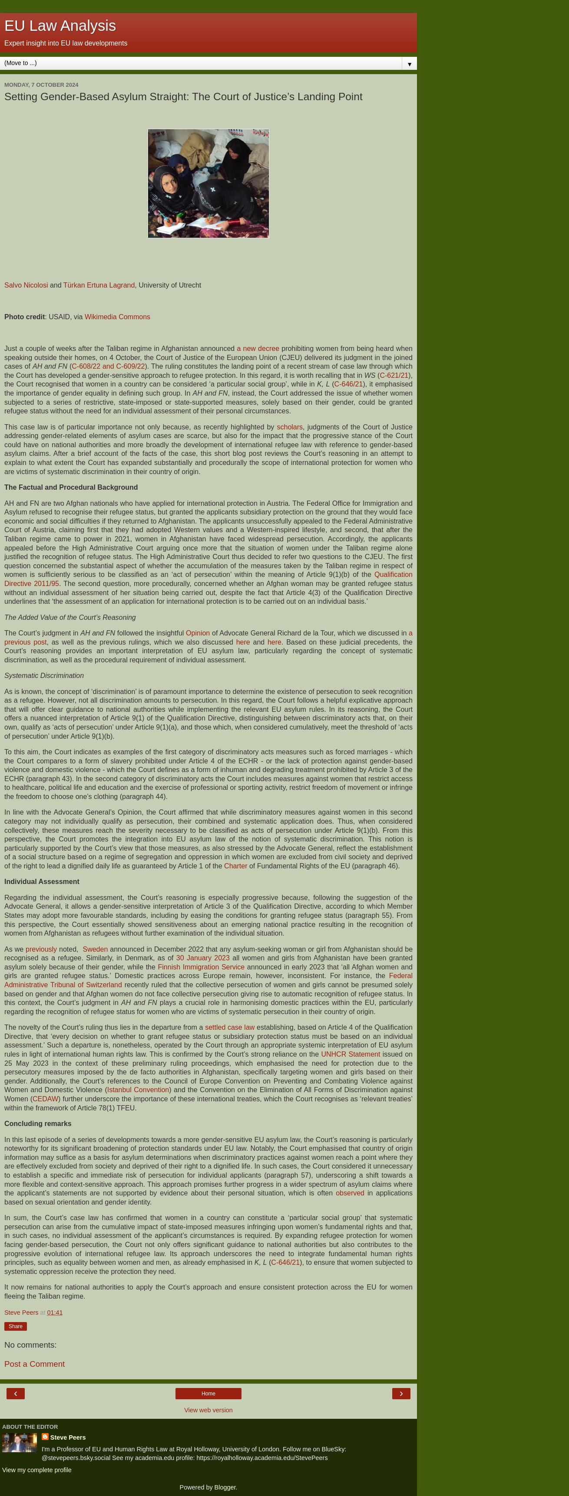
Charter (235, 866)
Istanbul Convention (138, 1089)
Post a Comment (34, 1363)
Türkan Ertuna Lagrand (99, 285)
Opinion (198, 633)
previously (41, 949)
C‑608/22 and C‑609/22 (108, 366)
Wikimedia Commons (117, 317)
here (243, 642)
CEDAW (45, 1099)
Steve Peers (68, 1437)
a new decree (258, 348)
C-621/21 (394, 375)
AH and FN (50, 366)
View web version (208, 1410)
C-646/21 (285, 1262)
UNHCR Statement (350, 1054)
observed (350, 1193)
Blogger (225, 1487)
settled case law (230, 1027)
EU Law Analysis (60, 25)
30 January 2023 (203, 958)
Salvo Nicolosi (26, 285)
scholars (290, 427)
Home (208, 1394)
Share (16, 1326)
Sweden (95, 949)
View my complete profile (37, 1470)
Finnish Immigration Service (201, 967)
